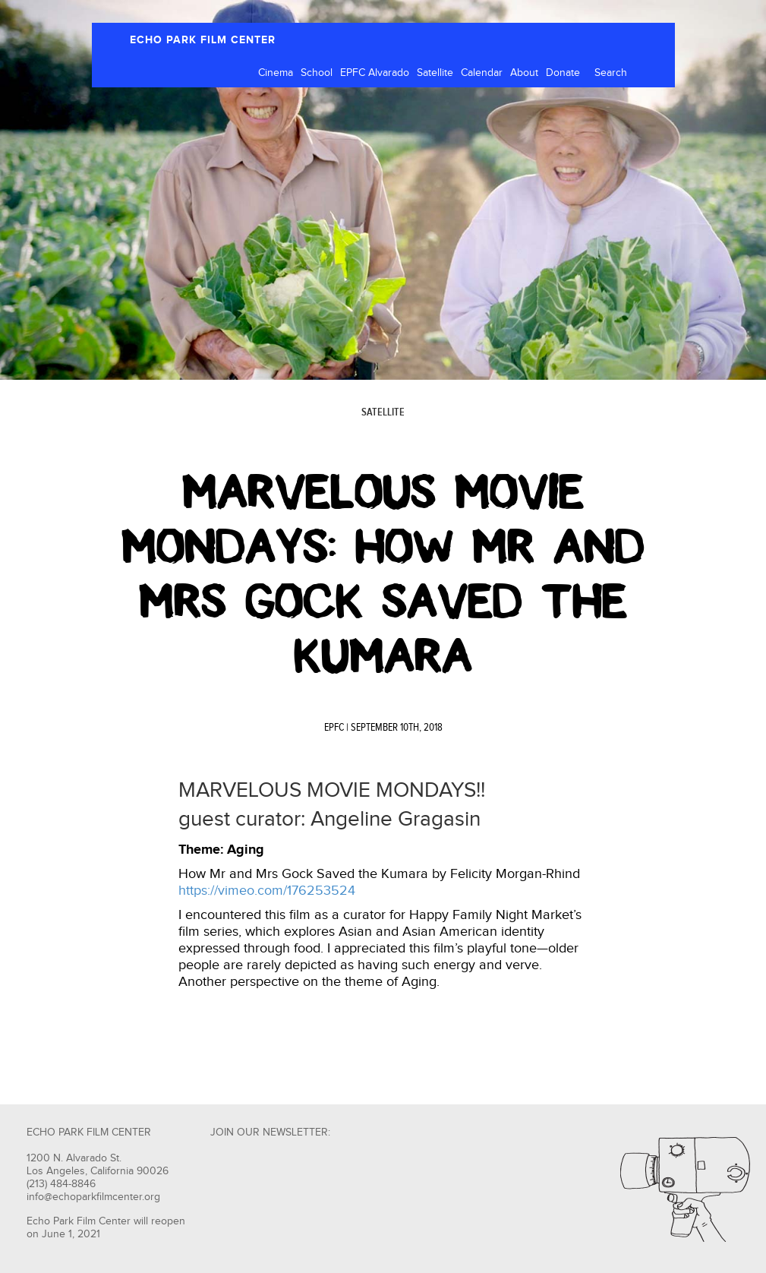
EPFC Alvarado (374, 73)
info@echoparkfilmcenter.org (93, 1197)
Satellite (435, 73)
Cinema (275, 73)
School (317, 73)
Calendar (482, 73)
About (524, 73)
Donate (563, 73)
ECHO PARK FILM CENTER (203, 39)
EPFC (334, 728)
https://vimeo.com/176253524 (266, 891)
